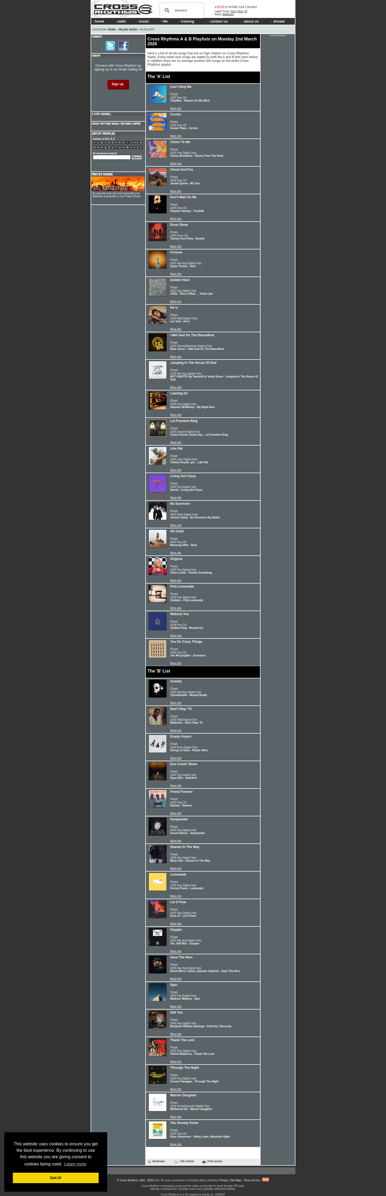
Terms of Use (251, 1180)
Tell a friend (184, 1161)
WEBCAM (236, 7)
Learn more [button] (75, 1164)
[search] (181, 10)
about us (250, 21)
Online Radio (128, 29)
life (163, 21)
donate (278, 21)
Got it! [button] (55, 1178)
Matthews (228, 14)
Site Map (235, 1180)
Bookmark (156, 1161)
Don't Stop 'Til (239, 11)
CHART (251, 7)
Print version (212, 1162)
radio (120, 21)
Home (112, 29)
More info (175, 108)
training (186, 21)
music (142, 21)
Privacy (223, 1180)
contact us (218, 21)
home (98, 21)
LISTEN (221, 7)
